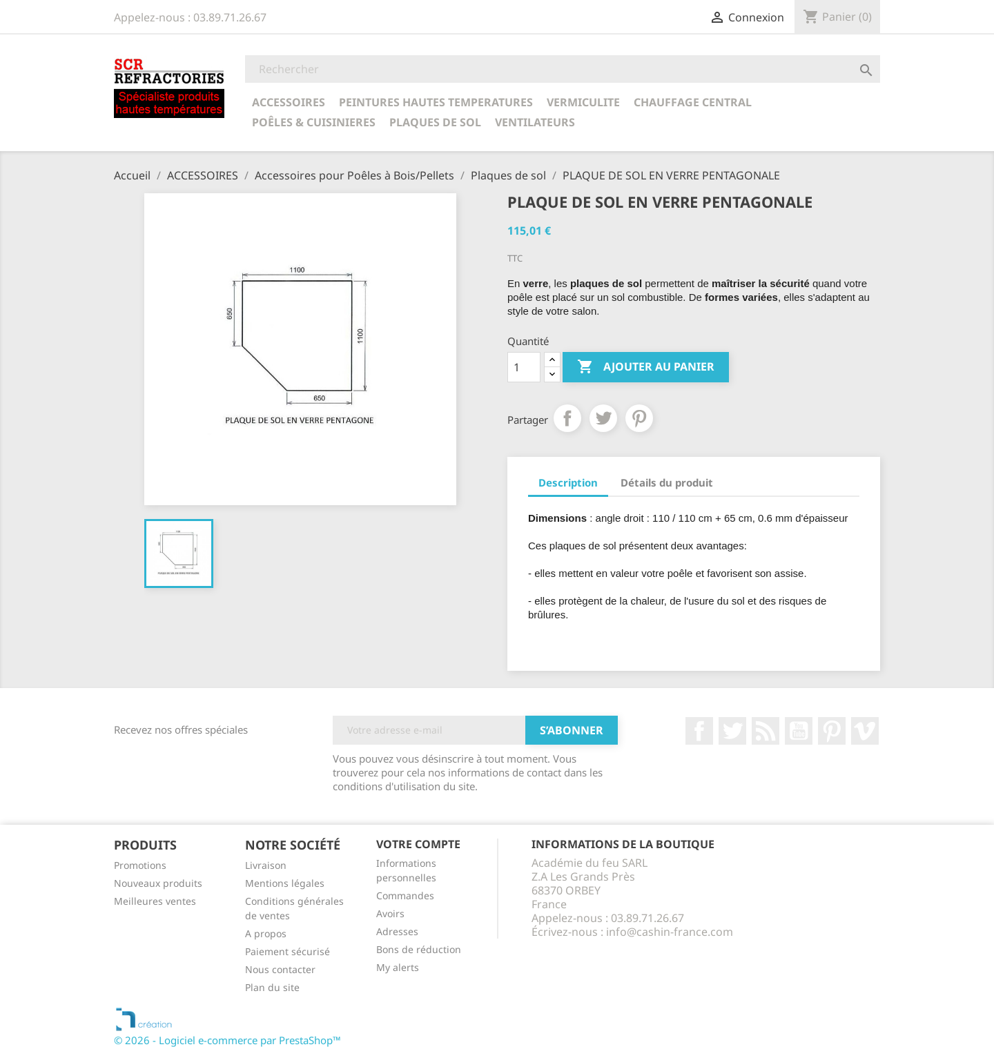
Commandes (405, 895)
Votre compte (418, 844)
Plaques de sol (435, 122)
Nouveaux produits (158, 883)
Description (568, 482)
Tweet (603, 418)
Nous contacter (280, 969)
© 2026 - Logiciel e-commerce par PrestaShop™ (227, 1040)
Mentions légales (284, 883)
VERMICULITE (583, 102)
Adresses (397, 931)
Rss (765, 731)
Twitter (732, 731)
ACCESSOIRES (288, 102)
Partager (567, 418)
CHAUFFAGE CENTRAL (693, 102)
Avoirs (390, 913)
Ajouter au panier (645, 367)
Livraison (265, 865)
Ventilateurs (535, 122)
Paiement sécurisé (287, 951)
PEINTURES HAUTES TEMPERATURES (436, 102)
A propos (265, 933)
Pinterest (639, 418)
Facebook (699, 731)
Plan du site (272, 987)
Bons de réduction (418, 949)
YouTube (798, 731)
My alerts (397, 967)
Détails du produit (667, 482)
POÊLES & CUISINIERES (314, 122)
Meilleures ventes (155, 901)
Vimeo (865, 731)
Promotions (140, 865)
